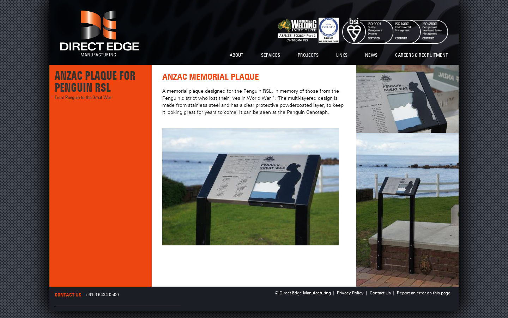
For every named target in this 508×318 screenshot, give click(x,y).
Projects (308, 55)
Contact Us (380, 293)
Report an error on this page (423, 293)
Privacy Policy (350, 293)
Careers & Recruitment (421, 55)
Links (341, 55)
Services (270, 55)
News (371, 55)
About (236, 55)
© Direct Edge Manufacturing (303, 293)
